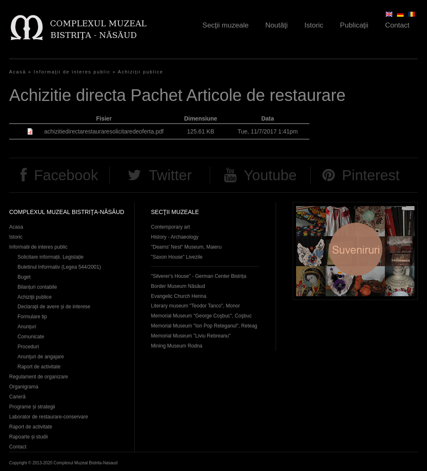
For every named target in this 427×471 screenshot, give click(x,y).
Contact (397, 25)
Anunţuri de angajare (41, 357)
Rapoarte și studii (28, 437)
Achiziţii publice (140, 71)
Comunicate (31, 337)
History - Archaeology (174, 237)
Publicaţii (354, 25)
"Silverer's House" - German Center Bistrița (198, 276)
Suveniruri (355, 251)
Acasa (16, 227)
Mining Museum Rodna (176, 346)
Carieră (17, 397)
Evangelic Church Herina (178, 296)
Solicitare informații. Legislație (51, 257)
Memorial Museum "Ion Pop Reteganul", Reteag (204, 326)
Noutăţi (276, 25)
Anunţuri (27, 327)
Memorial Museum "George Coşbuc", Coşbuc (201, 316)
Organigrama (23, 387)
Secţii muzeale (226, 25)
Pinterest (370, 175)
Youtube (270, 175)
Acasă (17, 71)
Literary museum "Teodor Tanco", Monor (195, 306)
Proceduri (28, 347)
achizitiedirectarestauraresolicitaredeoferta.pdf (103, 131)
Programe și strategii (32, 407)
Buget (24, 277)
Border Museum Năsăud (178, 286)
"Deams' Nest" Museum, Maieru (186, 247)
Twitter (170, 175)
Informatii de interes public (38, 247)
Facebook (66, 175)
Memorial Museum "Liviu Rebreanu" (191, 336)
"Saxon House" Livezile (177, 257)
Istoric (313, 25)
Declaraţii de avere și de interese (54, 307)
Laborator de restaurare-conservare (48, 417)
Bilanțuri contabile (37, 287)
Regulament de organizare (38, 377)
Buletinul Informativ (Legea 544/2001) (59, 267)
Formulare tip (32, 317)
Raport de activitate (39, 367)
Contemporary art (170, 227)
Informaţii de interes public (72, 71)
